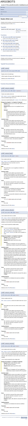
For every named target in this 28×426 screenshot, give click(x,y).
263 (8, 336)
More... (14, 23)
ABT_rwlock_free (6, 40)
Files (14, 14)
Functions (26, 17)
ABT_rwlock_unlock (7, 49)
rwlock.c (13, 147)
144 (8, 285)
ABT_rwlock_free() (17, 99)
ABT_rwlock (18, 29)
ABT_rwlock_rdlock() (6, 216)
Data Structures (14, 12)
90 (8, 203)
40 (8, 147)
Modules (2, 9)
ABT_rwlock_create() (6, 96)
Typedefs (23, 17)
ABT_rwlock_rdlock (6, 43)
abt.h (13, 78)
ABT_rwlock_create (6, 37)
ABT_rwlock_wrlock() (6, 349)
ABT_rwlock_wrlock (7, 46)
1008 (9, 78)
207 (8, 410)
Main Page (3, 7)
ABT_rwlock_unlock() (9, 227)
